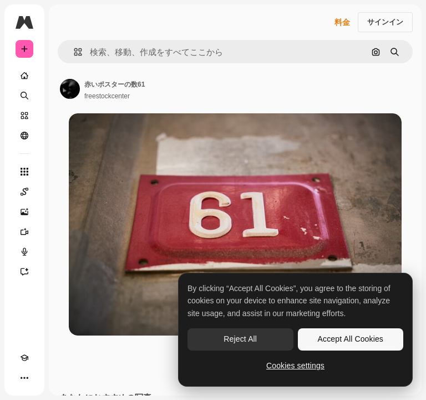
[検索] (24, 95)
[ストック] (24, 115)
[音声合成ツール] (24, 252)
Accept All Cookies (350, 338)
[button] (73, 52)
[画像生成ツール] (24, 212)
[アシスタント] (24, 272)
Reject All (240, 338)
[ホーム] (24, 75)
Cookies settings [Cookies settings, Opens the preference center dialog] (295, 365)
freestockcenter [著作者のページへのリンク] (107, 96)
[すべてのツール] (24, 172)
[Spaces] (24, 192)
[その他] (24, 378)
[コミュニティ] (24, 135)
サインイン (385, 22)
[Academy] (24, 358)
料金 (342, 22)
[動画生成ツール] (24, 232)
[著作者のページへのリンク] (70, 89)
